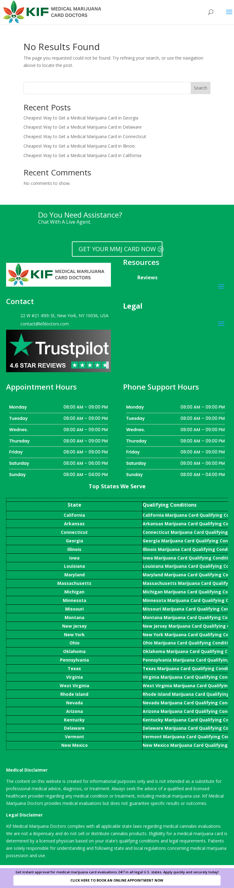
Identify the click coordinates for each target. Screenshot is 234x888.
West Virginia (74, 685)
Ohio (74, 643)
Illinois (74, 549)
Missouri (74, 609)
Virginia (74, 677)
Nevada (74, 703)
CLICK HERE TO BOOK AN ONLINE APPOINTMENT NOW (116, 880)
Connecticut (74, 532)
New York (74, 634)
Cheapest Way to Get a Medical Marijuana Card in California (82, 155)
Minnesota (74, 600)
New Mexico (74, 745)
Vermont (74, 736)
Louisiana (74, 566)
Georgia (74, 541)
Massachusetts (74, 583)
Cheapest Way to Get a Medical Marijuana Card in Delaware (82, 127)
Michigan (74, 592)
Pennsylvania (74, 660)
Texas (74, 668)
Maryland (74, 575)
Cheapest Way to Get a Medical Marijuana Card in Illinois (79, 146)
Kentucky (74, 720)
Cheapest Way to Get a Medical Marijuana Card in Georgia (80, 118)
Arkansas (74, 524)
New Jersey (74, 626)
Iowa (74, 558)
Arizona (74, 711)
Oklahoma (74, 651)
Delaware (74, 728)
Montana (74, 617)
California (74, 515)
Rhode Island (74, 694)
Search (200, 88)
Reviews (147, 277)
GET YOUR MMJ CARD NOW (117, 249)
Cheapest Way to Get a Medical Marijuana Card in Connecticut (84, 136)
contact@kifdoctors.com (44, 324)
